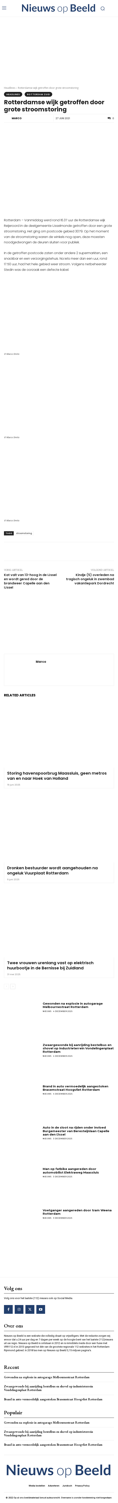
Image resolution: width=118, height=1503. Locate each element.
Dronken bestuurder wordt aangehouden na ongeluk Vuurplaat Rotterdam (52, 870)
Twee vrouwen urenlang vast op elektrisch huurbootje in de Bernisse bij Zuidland (50, 965)
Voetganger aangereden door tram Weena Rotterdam (77, 1211)
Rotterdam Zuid (38, 94)
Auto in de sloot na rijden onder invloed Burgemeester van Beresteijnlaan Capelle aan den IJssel (76, 1131)
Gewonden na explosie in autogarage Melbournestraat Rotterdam (73, 1005)
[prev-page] (6, 986)
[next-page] (12, 986)
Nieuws (47, 1011)
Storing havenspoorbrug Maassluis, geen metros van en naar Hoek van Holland (57, 775)
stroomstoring (24, 533)
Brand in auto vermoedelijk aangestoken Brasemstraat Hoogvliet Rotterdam (75, 1088)
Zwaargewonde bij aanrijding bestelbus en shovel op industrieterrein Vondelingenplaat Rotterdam (78, 1048)
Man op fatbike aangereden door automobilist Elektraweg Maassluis (71, 1170)
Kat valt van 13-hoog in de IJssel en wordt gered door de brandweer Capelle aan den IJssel (30, 581)
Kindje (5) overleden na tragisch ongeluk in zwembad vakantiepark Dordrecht (90, 579)
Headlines (9, 88)
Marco (17, 118)
